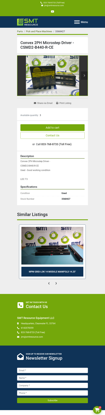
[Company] (52, 385)
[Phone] (52, 393)
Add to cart (52, 127)
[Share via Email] (43, 103)
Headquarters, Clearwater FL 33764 (38, 323)
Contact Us (52, 135)
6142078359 (27, 328)
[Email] (52, 370)
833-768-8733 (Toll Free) (54, 3)
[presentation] (49, 283)
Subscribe (52, 400)
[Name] (52, 378)
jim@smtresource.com (54, 5)
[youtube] (52, 11)
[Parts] (20, 31)
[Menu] (77, 22)
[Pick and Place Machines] (39, 31)
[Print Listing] (63, 103)
